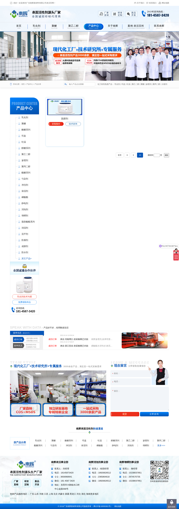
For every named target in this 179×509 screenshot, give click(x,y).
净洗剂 (69, 445)
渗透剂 (148, 84)
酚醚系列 (69, 440)
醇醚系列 (115, 440)
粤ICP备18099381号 (102, 506)
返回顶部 (171, 507)
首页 (23, 84)
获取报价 (56, 143)
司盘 (123, 84)
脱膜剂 (64, 137)
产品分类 (38, 84)
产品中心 (29, 84)
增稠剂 (146, 445)
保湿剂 (84, 445)
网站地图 (165, 3)
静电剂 (115, 445)
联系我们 (152, 3)
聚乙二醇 (135, 84)
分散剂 (164, 84)
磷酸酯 (100, 445)
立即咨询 (154, 414)
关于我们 (140, 3)
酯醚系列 (38, 445)
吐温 (128, 84)
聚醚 (142, 84)
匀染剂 (53, 445)
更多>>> (161, 445)
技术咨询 (73, 143)
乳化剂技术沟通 (24, 296)
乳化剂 (117, 84)
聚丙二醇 (156, 84)
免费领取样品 (24, 302)
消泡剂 (130, 445)
